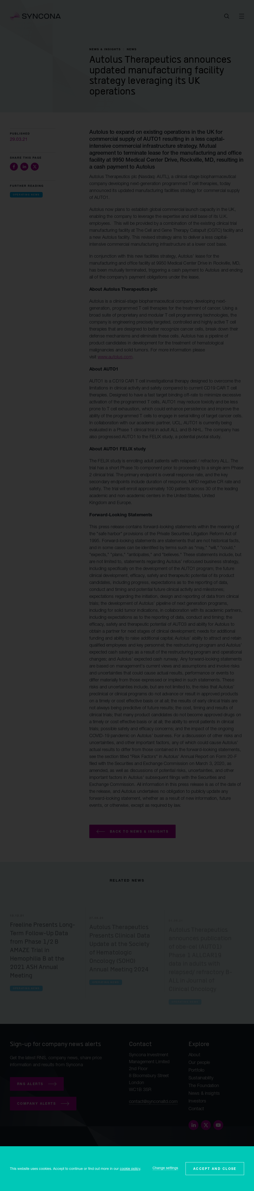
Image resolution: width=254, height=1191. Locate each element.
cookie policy (130, 1168)
